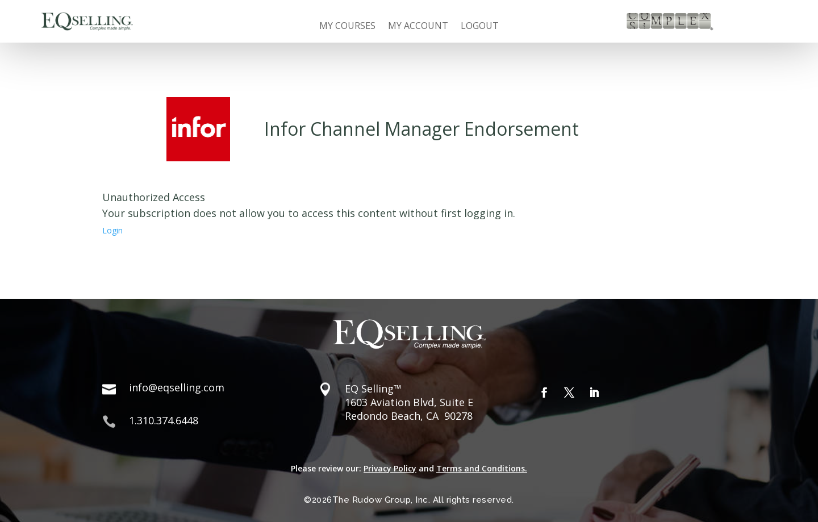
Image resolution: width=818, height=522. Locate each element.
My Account (418, 27)
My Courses (347, 27)
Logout (480, 27)
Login (112, 230)
